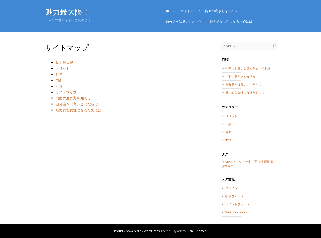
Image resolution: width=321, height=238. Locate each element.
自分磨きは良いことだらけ (185, 21)
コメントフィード (237, 204)
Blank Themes (196, 231)
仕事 (59, 74)
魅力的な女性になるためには (231, 21)
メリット (63, 68)
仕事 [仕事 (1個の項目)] (248, 161)
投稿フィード (234, 196)
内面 (59, 80)
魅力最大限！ (67, 12)
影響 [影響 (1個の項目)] (267, 161)
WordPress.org (236, 212)
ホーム (171, 11)
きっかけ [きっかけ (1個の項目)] (227, 161)
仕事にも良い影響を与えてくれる (248, 68)
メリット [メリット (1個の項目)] (239, 161)
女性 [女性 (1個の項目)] (260, 161)
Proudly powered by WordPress (137, 231)
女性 (59, 86)
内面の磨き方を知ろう (221, 11)
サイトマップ (190, 11)
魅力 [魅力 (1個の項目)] (230, 166)
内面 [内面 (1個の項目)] (254, 161)
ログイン (231, 188)
